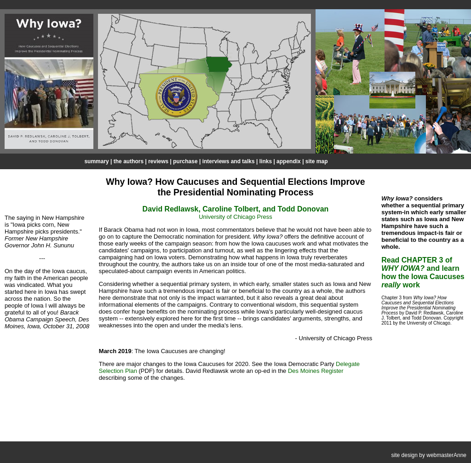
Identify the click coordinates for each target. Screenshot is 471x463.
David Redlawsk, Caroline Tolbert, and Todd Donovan (236, 209)
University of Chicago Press (235, 216)
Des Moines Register (316, 370)
